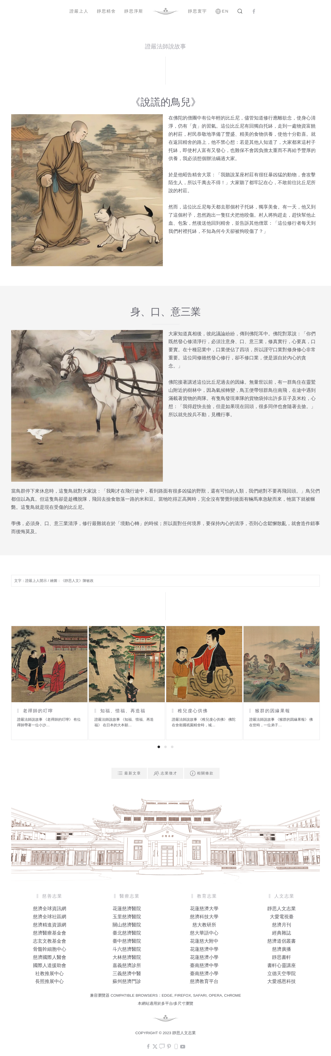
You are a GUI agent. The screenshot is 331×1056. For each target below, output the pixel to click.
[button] (240, 11)
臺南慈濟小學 (204, 973)
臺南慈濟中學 (204, 965)
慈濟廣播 (281, 949)
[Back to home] (166, 11)
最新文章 (129, 773)
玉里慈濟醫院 (127, 916)
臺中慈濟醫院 (127, 941)
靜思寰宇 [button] (197, 11)
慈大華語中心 (204, 933)
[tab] (159, 747)
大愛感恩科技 (281, 981)
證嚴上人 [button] (79, 11)
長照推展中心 (49, 981)
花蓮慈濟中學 (204, 949)
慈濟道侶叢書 (281, 941)
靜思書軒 (281, 957)
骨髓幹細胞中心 (49, 949)
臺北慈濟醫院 (127, 933)
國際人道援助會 (49, 965)
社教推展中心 (49, 973)
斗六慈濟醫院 (127, 949)
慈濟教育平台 (204, 981)
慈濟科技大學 (204, 916)
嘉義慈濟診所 (127, 965)
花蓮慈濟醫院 (127, 908)
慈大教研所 (204, 925)
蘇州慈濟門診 (127, 981)
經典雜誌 (281, 933)
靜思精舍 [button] (106, 11)
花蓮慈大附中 (204, 941)
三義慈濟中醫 (127, 973)
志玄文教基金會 (49, 941)
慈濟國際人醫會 (49, 957)
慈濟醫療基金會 (49, 933)
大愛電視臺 (282, 916)
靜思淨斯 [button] (133, 11)
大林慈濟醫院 (127, 957)
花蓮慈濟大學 (204, 908)
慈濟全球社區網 (49, 916)
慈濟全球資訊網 (49, 908)
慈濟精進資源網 (49, 925)
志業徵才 (165, 773)
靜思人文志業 (281, 908)
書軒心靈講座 (281, 965)
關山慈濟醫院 (127, 925)
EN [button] (222, 11)
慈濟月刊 (281, 925)
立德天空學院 (281, 973)
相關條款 (202, 773)
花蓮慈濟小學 (204, 957)
